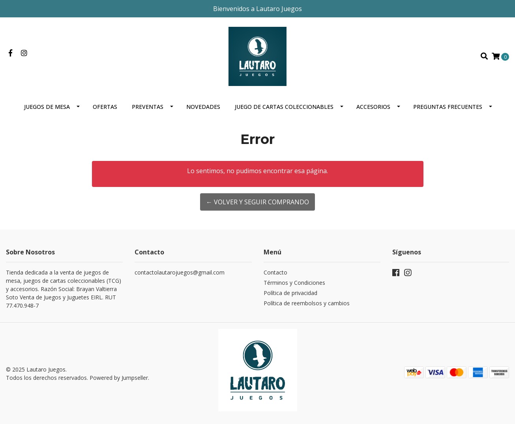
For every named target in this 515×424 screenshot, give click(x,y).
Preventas (147, 106)
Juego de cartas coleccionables (284, 106)
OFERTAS (105, 106)
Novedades (203, 106)
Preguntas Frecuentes (447, 106)
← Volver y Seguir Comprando (257, 202)
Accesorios (373, 106)
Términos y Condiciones (294, 282)
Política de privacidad (290, 293)
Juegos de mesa (47, 106)
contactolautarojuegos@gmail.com (180, 272)
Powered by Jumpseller (119, 377)
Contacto (275, 272)
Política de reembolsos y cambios (307, 303)
